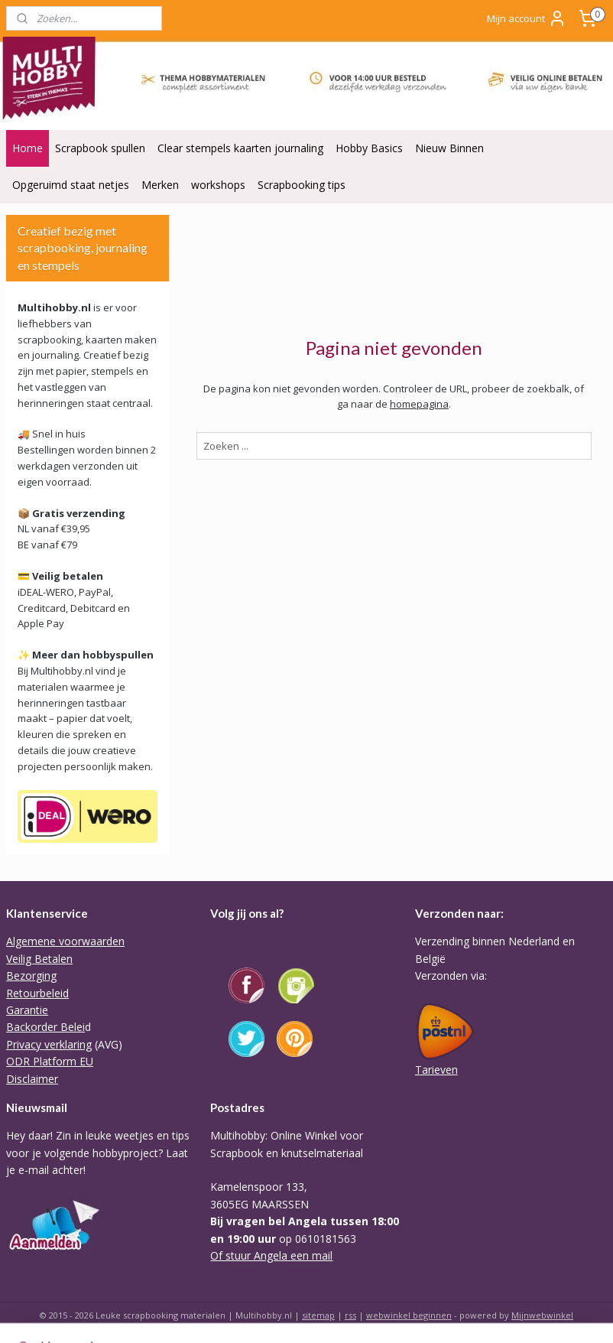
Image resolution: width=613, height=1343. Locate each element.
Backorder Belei (45, 1026)
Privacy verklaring (49, 1044)
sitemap (318, 1315)
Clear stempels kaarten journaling (240, 148)
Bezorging (31, 975)
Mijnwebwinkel (542, 1315)
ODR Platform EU (49, 1061)
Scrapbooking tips (301, 184)
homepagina (419, 404)
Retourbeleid (37, 993)
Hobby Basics (369, 148)
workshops (218, 184)
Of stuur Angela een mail (271, 1255)
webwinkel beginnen (409, 1315)
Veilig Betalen (39, 958)
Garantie (27, 1010)
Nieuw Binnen (449, 148)
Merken (160, 184)
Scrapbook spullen (100, 148)
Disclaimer (32, 1078)
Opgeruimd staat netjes (70, 184)
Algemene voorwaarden (65, 941)
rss (350, 1315)
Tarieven (436, 1069)
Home (27, 148)
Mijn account (526, 18)
